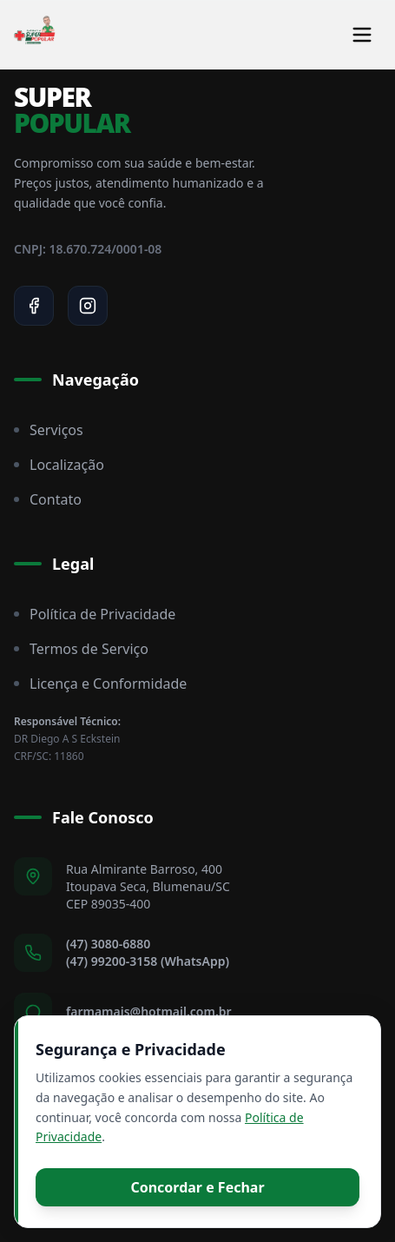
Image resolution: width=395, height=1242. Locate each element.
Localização (59, 464)
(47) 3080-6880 (108, 943)
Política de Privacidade (94, 614)
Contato (48, 499)
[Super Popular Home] (35, 34)
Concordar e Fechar (197, 1187)
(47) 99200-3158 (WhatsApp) (147, 961)
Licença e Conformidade (100, 683)
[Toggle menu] (362, 35)
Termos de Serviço (81, 648)
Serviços (48, 429)
